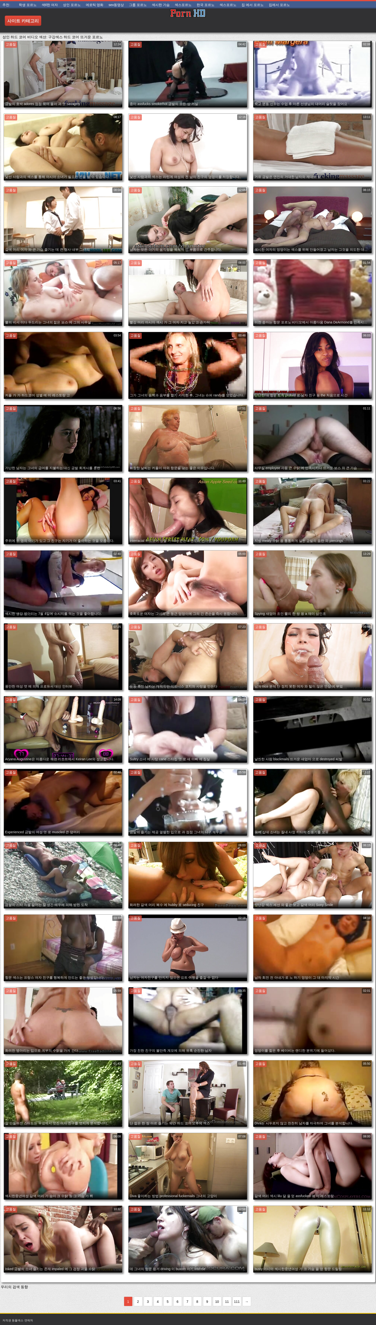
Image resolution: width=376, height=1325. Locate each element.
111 (237, 1302)
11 (227, 1302)
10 (217, 1302)
